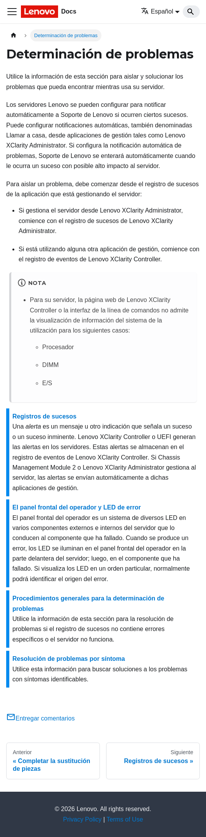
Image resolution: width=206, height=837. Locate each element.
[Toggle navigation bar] (12, 11)
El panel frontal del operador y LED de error (76, 507)
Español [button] (157, 11)
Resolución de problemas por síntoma (68, 658)
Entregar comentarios (40, 718)
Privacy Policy (82, 819)
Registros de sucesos (44, 416)
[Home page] (13, 35)
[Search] (191, 11)
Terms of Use (124, 819)
